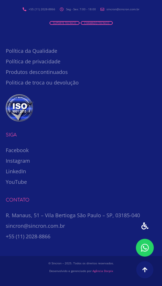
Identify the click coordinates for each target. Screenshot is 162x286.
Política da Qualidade (31, 50)
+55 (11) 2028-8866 (28, 236)
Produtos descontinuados (37, 72)
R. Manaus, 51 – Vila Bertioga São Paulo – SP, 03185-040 (73, 215)
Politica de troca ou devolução (42, 82)
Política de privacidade (33, 61)
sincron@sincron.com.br (35, 225)
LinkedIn (16, 171)
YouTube (16, 181)
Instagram (18, 160)
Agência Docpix (102, 271)
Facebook (17, 150)
